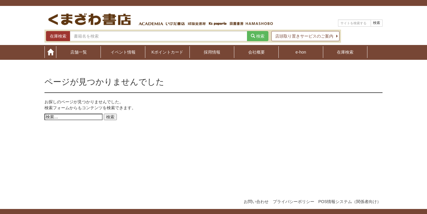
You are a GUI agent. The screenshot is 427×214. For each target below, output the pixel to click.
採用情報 (212, 52)
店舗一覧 (78, 52)
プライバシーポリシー (293, 201)
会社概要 (256, 52)
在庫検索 (345, 52)
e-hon (301, 52)
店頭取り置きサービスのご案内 (304, 36)
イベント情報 (123, 52)
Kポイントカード (167, 52)
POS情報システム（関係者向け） (349, 201)
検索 (376, 23)
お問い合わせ (256, 201)
